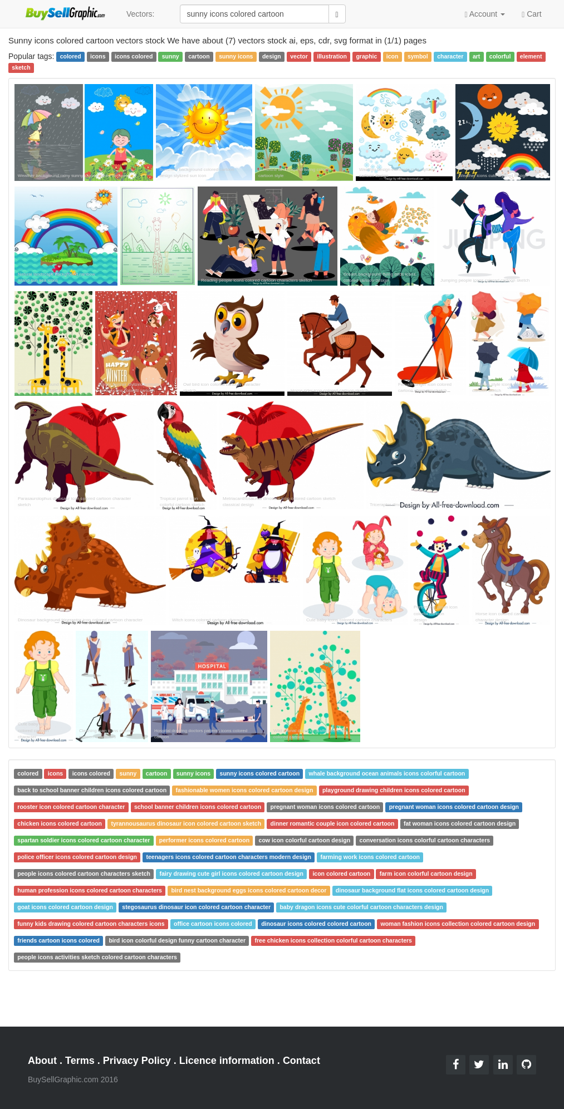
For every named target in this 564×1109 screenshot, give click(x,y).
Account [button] (484, 14)
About (42, 1060)
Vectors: (140, 13)
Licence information (226, 1060)
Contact (301, 1060)
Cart (531, 13)
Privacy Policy (137, 1060)
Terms (80, 1060)
